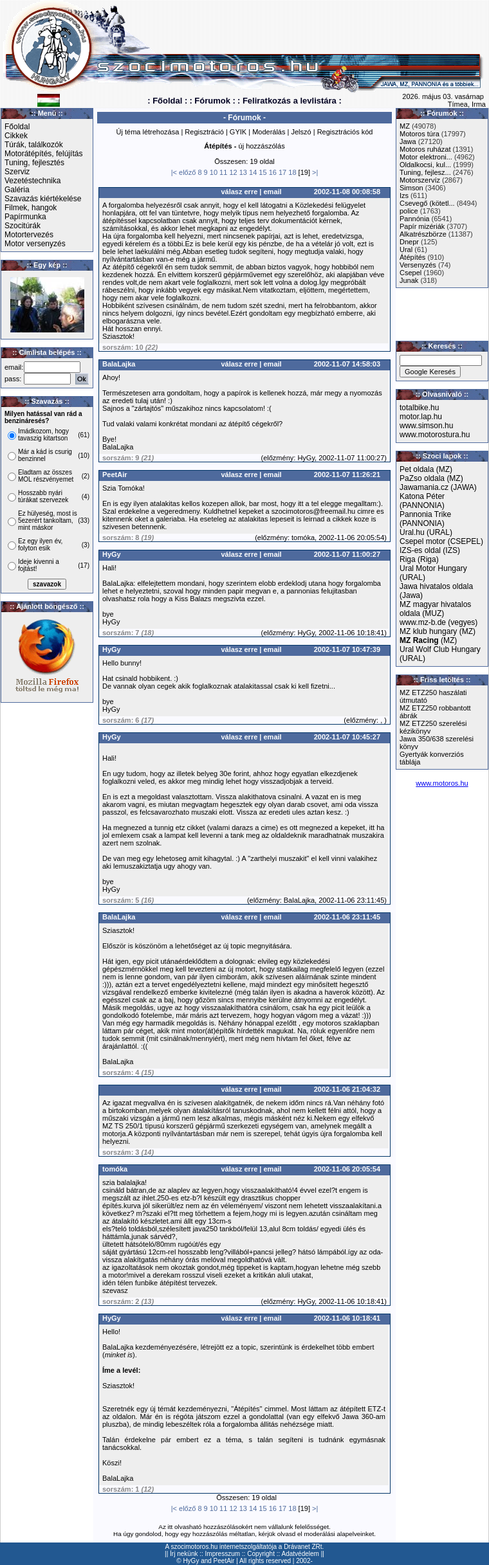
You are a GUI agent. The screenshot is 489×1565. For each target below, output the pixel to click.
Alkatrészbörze (423, 234)
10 (213, 172)
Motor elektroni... (426, 157)
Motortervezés (29, 234)
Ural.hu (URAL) (426, 532)
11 (223, 172)
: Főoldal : (167, 100)
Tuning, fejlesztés (34, 162)
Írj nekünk (184, 1553)
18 (292, 172)
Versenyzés (418, 265)
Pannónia (415, 218)
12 (233, 172)
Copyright (261, 1553)
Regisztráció (204, 132)
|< (174, 172)
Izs (404, 195)
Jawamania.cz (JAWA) (438, 487)
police (409, 211)
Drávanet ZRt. (304, 1546)
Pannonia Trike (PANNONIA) (425, 519)
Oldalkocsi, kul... (425, 164)
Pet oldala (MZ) (426, 469)
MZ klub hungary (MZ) (437, 631)
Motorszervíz (420, 180)
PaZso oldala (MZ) (431, 478)
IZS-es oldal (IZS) (430, 550)
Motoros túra (419, 134)
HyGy (191, 1560)
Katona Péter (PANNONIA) (422, 501)
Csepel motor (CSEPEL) (441, 541)
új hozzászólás (262, 146)
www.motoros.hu (442, 783)
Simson (411, 188)
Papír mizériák (422, 226)
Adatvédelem (300, 1553)
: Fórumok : (212, 100)
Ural (406, 249)
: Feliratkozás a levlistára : (289, 100)
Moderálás (268, 132)
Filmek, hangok (31, 207)
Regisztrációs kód (345, 132)
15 (262, 172)
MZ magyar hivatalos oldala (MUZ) (435, 609)
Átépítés (412, 257)
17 (282, 172)
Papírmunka (25, 216)
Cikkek (16, 135)
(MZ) (428, 640)
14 (253, 172)
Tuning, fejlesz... (425, 172)
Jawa (408, 141)
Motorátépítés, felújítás (43, 153)
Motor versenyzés (35, 243)
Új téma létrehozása (148, 132)
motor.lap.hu (421, 416)
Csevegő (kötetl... (427, 203)
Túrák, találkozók (34, 144)
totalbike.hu (419, 407)
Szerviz (17, 171)
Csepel (410, 272)
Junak (409, 280)
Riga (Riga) (419, 559)
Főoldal (17, 126)
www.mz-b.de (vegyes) (438, 622)
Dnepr (409, 242)
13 (243, 172)
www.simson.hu (426, 425)
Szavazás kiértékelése (43, 198)
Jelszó (301, 132)
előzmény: (279, 458)
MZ (405, 126)
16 (273, 172)
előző (187, 172)
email (273, 191)
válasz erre (239, 191)
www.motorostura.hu (435, 434)
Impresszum (222, 1553)
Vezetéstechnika (32, 180)
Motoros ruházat (425, 149)
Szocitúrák (23, 225)
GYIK (238, 132)
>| (315, 172)
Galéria (17, 189)
